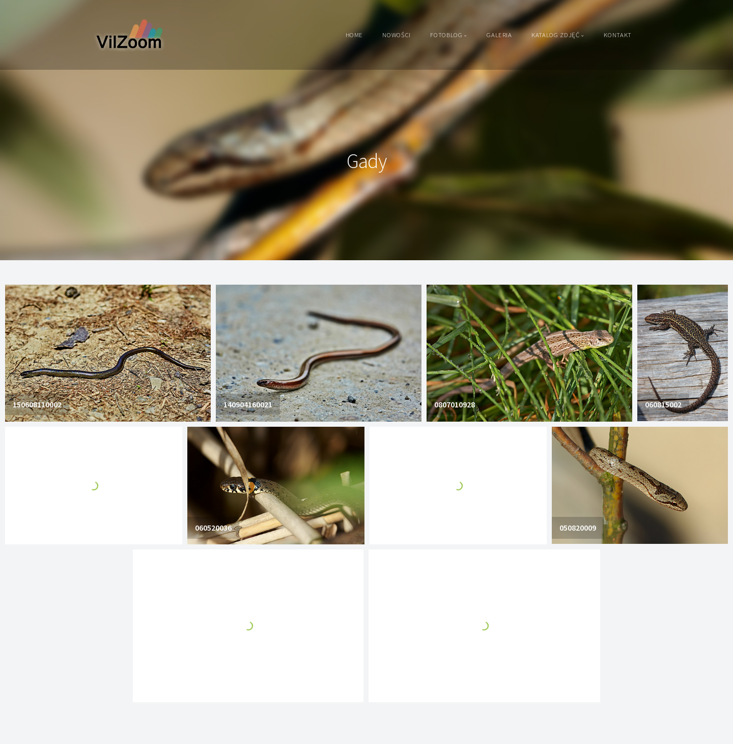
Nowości (396, 35)
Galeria (499, 35)
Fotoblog (446, 35)
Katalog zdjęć (555, 35)
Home (354, 35)
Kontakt (617, 35)
